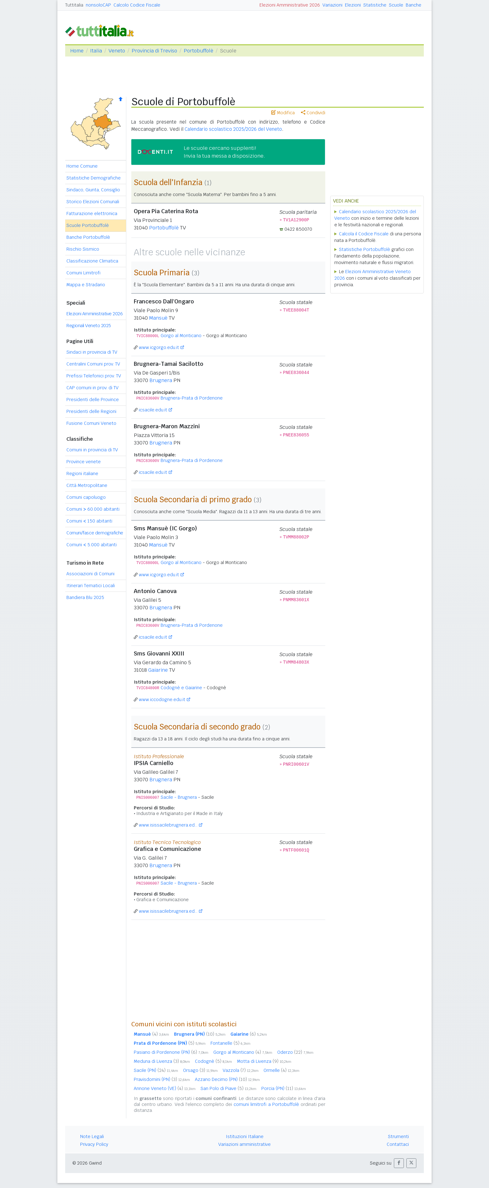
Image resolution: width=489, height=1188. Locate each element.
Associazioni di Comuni (90, 574)
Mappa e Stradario (85, 284)
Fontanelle (230, 1043)
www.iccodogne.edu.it (162, 699)
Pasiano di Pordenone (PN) (171, 1052)
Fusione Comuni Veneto (91, 423)
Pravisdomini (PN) (162, 1079)
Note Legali (92, 1136)
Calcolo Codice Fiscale (137, 5)
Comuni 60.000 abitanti (92, 509)
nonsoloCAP (98, 5)
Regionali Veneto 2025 (88, 325)
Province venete (83, 461)
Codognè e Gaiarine (181, 687)
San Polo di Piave (228, 1088)
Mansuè (158, 318)
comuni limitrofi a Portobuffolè (266, 1104)
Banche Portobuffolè (88, 237)
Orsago (200, 1070)
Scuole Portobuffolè (87, 225)
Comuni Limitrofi (83, 273)
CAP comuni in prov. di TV (92, 387)
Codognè (213, 1061)
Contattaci (398, 1144)
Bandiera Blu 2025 (85, 597)
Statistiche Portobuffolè (364, 249)
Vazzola (241, 1070)
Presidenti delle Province (92, 399)
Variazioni (332, 5)
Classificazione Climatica (92, 261)
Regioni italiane (82, 473)
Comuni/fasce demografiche (94, 533)
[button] (399, 1163)
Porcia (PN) (283, 1088)
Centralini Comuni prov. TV (93, 364)
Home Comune (82, 166)
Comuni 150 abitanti (89, 521)
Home (77, 50)
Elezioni (353, 5)
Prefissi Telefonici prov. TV (93, 376)
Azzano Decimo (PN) (227, 1079)
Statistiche (374, 5)
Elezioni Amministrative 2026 (289, 5)
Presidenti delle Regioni (91, 411)
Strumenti (398, 1136)
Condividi (313, 112)
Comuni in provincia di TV (92, 450)
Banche (413, 5)
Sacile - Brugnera (179, 797)
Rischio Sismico (82, 249)
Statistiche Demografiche (93, 178)
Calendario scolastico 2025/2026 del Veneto (233, 129)
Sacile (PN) (156, 1070)
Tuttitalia (74, 5)
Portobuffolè (198, 50)
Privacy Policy (94, 1144)
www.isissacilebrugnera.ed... (168, 825)
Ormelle (281, 1070)
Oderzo (295, 1052)
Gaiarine (158, 670)
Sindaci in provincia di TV (91, 352)
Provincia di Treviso (154, 50)
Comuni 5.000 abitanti (91, 544)
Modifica (283, 112)
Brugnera (160, 380)
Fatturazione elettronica (91, 213)
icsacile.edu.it (153, 410)
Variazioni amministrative (244, 1144)
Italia (96, 50)
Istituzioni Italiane (245, 1136)
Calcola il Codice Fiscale (364, 234)
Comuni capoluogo (86, 497)
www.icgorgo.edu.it (159, 347)
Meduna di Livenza (162, 1061)
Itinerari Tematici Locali (90, 585)
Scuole (396, 5)
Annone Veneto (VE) (165, 1088)
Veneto (117, 50)
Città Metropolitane (86, 485)
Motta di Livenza (264, 1061)
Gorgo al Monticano (181, 335)
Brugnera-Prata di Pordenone (192, 398)
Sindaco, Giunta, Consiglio (93, 190)
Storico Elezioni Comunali (92, 201)
